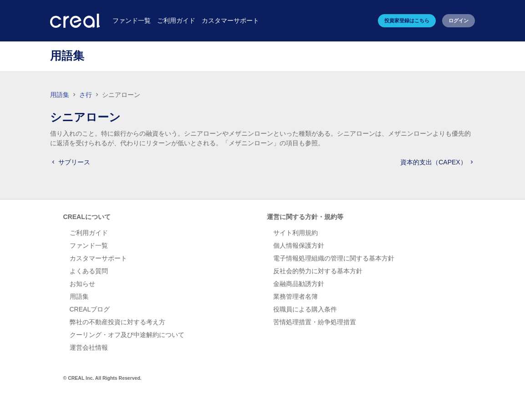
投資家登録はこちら (406, 20)
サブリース (70, 162)
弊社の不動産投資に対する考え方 (117, 322)
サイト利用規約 (295, 232)
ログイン (459, 20)
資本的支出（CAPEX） (437, 162)
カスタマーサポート (98, 258)
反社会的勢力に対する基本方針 (317, 271)
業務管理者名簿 (295, 296)
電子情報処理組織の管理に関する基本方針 (333, 258)
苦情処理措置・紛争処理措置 (314, 322)
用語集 (59, 94)
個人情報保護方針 (298, 245)
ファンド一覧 (89, 245)
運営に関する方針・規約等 (305, 216)
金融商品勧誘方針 (298, 283)
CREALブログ (90, 309)
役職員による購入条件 (305, 309)
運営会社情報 (89, 347)
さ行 (86, 94)
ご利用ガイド (89, 232)
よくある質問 (89, 271)
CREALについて (87, 216)
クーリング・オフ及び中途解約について (127, 334)
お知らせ (82, 283)
